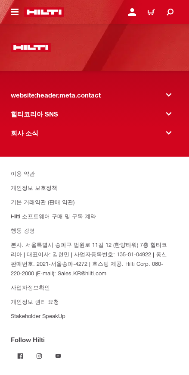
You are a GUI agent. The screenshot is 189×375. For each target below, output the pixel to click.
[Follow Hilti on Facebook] (20, 356)
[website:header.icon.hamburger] (14, 12)
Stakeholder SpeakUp (38, 315)
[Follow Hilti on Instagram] (39, 356)
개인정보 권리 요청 (35, 301)
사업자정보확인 (30, 287)
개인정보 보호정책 (34, 187)
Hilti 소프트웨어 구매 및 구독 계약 (53, 216)
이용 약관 (23, 173)
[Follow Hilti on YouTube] (58, 356)
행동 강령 (23, 230)
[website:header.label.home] (44, 12)
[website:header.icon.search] (170, 12)
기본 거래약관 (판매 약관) (42, 202)
